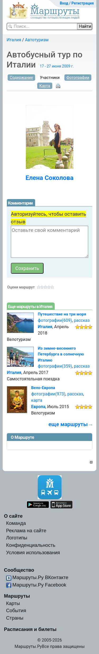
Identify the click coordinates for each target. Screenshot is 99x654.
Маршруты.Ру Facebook (39, 585)
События (16, 610)
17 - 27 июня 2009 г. (57, 66)
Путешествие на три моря (62, 314)
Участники (50, 77)
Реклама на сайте (26, 530)
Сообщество (19, 570)
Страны (14, 618)
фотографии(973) (48, 393)
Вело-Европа (43, 387)
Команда (16, 523)
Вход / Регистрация (77, 3)
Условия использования (33, 552)
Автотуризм (37, 39)
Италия (14, 39)
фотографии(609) (55, 320)
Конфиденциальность (30, 545)
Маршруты (17, 596)
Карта (44, 85)
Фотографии (78, 77)
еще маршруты (68, 424)
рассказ (82, 320)
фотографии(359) (55, 366)
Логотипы (16, 537)
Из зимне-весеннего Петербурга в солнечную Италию (61, 354)
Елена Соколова (50, 178)
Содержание (21, 77)
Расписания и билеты (30, 629)
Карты (13, 603)
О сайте (13, 516)
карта (36, 400)
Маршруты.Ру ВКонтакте (40, 577)
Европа (38, 406)
